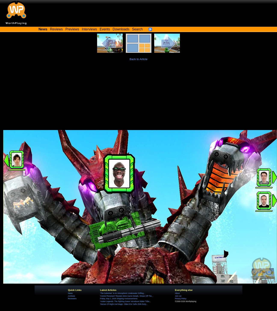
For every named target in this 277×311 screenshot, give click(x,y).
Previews (72, 29)
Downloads (121, 29)
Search (137, 29)
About (177, 293)
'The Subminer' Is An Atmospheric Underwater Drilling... (122, 293)
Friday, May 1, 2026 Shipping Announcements (119, 299)
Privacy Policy (180, 299)
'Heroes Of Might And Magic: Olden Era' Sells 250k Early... (124, 304)
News (70, 293)
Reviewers (72, 299)
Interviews (89, 29)
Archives (71, 296)
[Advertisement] (138, 97)
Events (105, 29)
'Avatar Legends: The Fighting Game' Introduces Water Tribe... (125, 301)
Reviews (56, 29)
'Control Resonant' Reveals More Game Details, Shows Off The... (126, 296)
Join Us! (178, 296)
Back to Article (139, 59)
